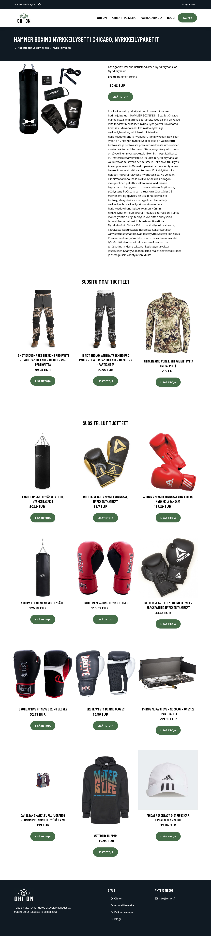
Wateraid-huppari (106, 835)
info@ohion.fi (187, 4)
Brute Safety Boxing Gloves (105, 709)
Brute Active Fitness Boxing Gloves (43, 709)
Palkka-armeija (151, 17)
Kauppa (187, 17)
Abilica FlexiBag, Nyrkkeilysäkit (43, 602)
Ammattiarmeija (124, 17)
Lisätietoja (120, 96)
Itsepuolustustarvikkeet (33, 47)
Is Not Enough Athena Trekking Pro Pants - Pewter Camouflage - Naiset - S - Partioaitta (105, 359)
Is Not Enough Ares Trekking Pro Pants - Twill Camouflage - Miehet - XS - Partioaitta (43, 359)
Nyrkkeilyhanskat (166, 66)
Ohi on (102, 17)
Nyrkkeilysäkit (62, 47)
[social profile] (39, 4)
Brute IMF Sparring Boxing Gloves (105, 602)
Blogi (171, 17)
